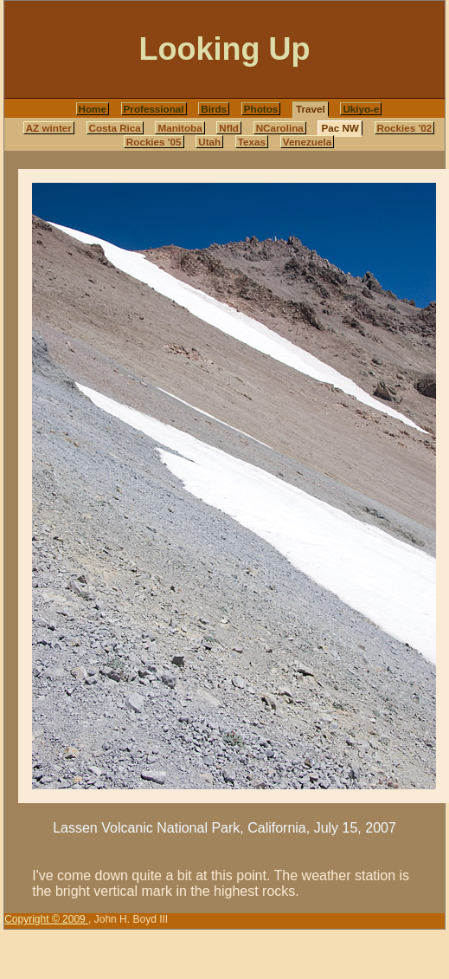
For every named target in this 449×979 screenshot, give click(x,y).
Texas (252, 141)
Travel (310, 108)
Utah (209, 141)
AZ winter (49, 127)
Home (92, 108)
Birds (214, 108)
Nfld (229, 127)
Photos (261, 108)
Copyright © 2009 (46, 919)
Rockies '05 (154, 141)
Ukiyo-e (361, 108)
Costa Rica (115, 127)
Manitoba (179, 127)
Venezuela (307, 141)
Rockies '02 (405, 127)
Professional (154, 108)
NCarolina (280, 127)
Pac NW (339, 127)
